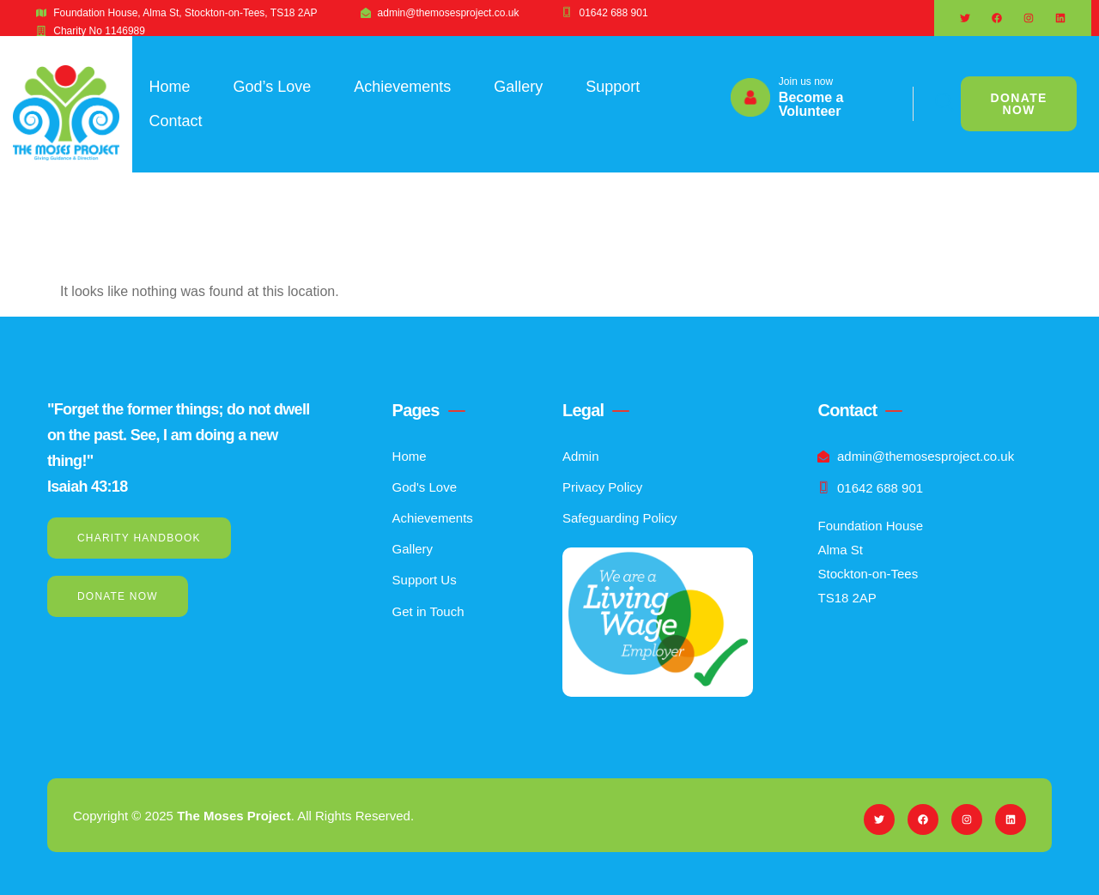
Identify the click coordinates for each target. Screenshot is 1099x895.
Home (170, 86)
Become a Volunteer (811, 104)
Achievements (402, 86)
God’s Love (273, 86)
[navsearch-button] (934, 104)
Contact (176, 121)
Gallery (518, 86)
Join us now (806, 82)
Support (613, 86)
